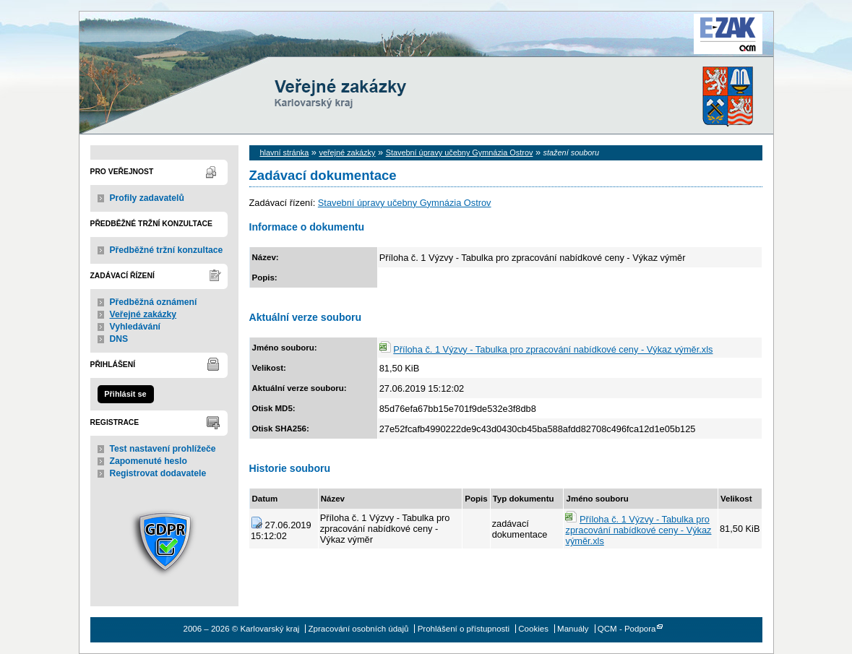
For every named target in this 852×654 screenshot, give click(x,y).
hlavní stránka (284, 152)
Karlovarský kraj (383, 47)
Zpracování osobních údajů (359, 628)
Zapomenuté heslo (148, 461)
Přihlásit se (125, 394)
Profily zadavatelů (147, 198)
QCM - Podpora (627, 628)
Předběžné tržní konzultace (166, 250)
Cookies (533, 628)
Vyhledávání (135, 327)
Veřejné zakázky (143, 314)
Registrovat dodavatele (158, 473)
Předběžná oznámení (153, 302)
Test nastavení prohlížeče (163, 449)
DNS (119, 339)
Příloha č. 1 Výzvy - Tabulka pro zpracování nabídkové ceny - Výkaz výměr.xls (553, 349)
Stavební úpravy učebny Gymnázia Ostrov (459, 152)
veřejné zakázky (347, 152)
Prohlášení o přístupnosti (463, 628)
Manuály (573, 628)
